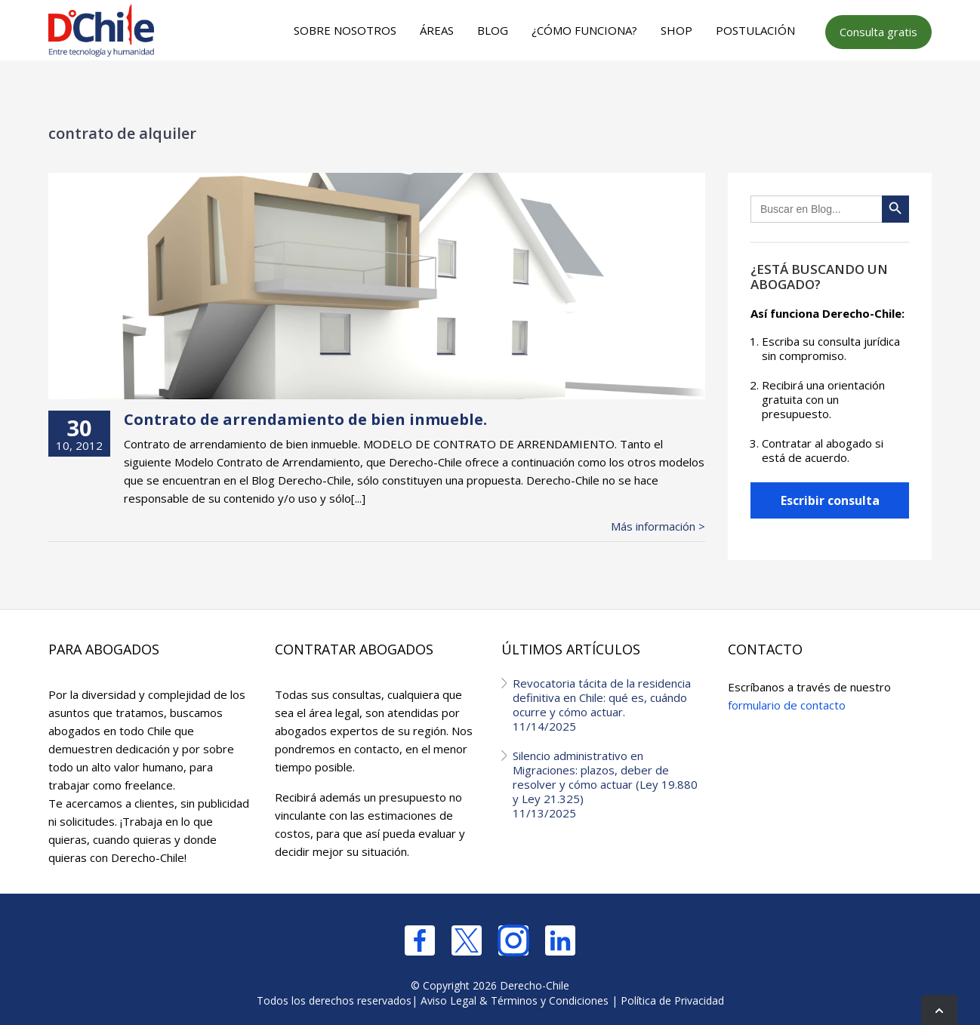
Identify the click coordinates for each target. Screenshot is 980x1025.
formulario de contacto (787, 705)
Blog (492, 30)
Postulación (755, 30)
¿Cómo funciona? (584, 30)
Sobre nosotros (345, 30)
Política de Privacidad (672, 1000)
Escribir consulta (830, 500)
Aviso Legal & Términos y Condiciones (515, 1000)
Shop (676, 30)
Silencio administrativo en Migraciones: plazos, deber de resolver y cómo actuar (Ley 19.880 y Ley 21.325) (609, 784)
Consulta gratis (878, 31)
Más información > (658, 526)
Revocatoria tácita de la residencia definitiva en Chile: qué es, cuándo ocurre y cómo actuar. (609, 705)
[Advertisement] (487, 91)
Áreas (437, 30)
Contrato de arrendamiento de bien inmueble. (305, 419)
